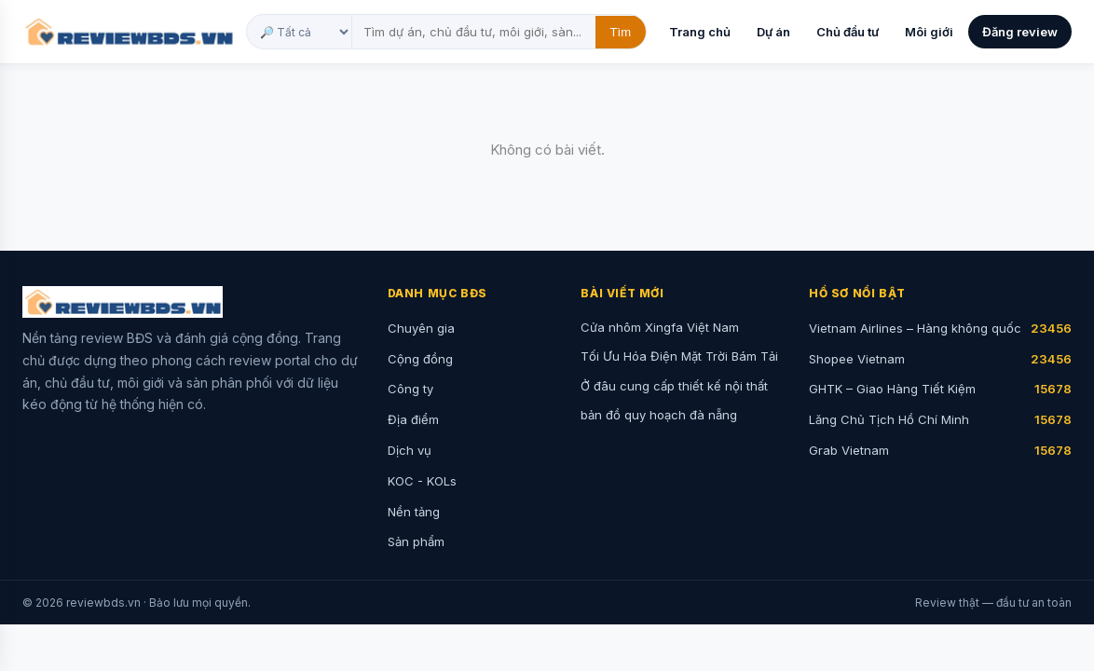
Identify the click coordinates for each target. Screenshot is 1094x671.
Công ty (410, 388)
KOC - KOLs (422, 480)
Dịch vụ (409, 450)
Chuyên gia (421, 328)
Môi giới (929, 31)
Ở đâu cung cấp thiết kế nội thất (674, 385)
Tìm (620, 32)
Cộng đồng (420, 358)
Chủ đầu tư (847, 31)
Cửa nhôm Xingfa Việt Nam (660, 327)
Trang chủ (700, 31)
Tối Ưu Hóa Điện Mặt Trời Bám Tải (679, 356)
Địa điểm (413, 419)
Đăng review (1020, 31)
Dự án (773, 31)
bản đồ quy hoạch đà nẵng (659, 414)
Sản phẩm (416, 541)
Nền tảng (414, 511)
